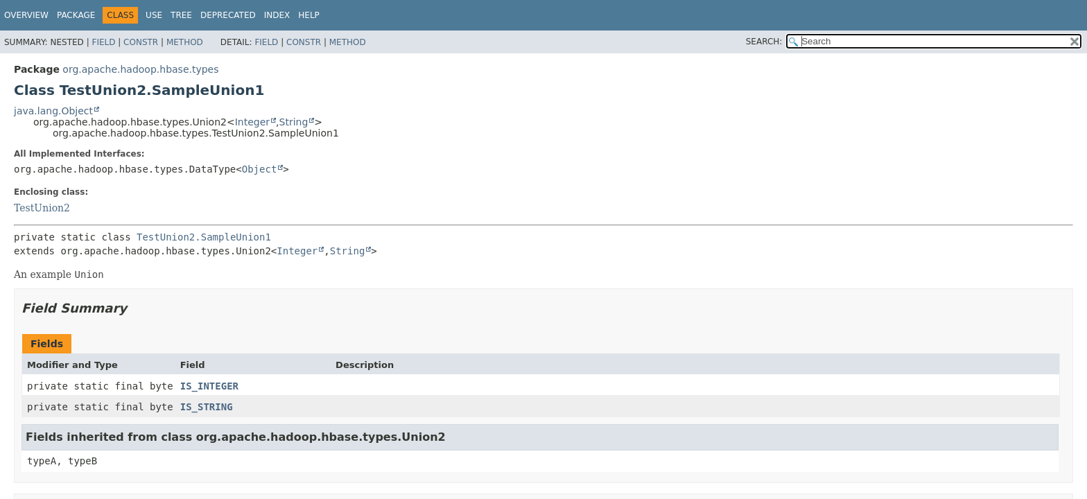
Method (184, 42)
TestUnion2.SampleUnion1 (204, 237)
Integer (252, 122)
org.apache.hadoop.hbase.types (140, 69)
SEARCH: (764, 41)
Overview (26, 15)
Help (309, 15)
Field (103, 42)
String (293, 122)
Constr (140, 42)
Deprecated (228, 15)
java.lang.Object (53, 110)
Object (259, 169)
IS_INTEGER (209, 386)
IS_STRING (206, 406)
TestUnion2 (42, 207)
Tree (181, 15)
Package (76, 15)
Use (154, 15)
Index (277, 15)
